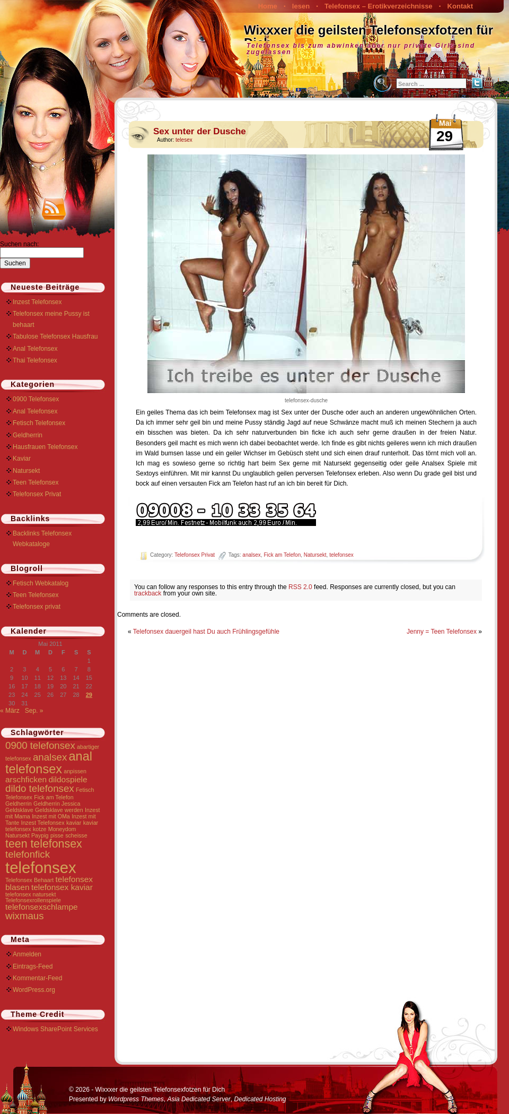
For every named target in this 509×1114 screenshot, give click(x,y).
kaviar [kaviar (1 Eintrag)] (73, 822)
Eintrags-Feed (32, 966)
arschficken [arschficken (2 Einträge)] (26, 779)
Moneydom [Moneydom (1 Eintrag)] (62, 829)
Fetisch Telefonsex (39, 423)
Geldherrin (27, 435)
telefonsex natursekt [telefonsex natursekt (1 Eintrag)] (30, 894)
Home (267, 6)
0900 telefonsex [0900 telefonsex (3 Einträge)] (40, 745)
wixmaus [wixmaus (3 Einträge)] (24, 915)
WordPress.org (34, 990)
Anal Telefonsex (35, 348)
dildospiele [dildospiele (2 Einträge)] (68, 779)
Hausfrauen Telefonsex (45, 447)
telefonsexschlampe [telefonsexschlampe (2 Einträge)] (41, 906)
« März (10, 710)
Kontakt (460, 6)
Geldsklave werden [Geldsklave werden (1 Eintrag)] (59, 810)
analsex (251, 555)
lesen (301, 6)
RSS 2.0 (300, 587)
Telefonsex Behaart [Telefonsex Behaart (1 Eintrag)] (29, 880)
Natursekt (315, 555)
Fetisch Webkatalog (40, 583)
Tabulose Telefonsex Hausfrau (55, 336)
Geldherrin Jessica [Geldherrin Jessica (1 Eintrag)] (56, 803)
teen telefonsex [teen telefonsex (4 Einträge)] (43, 843)
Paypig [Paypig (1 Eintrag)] (40, 835)
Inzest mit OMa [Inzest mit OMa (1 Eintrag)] (51, 816)
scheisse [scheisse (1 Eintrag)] (76, 835)
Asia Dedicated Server (198, 1099)
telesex (183, 140)
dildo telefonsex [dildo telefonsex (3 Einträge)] (39, 788)
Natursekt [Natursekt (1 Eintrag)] (17, 835)
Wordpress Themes (136, 1099)
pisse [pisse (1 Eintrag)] (57, 835)
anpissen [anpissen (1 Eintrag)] (75, 771)
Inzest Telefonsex (37, 302)
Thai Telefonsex (35, 360)
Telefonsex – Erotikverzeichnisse (378, 6)
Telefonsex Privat (194, 555)
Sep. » (34, 710)
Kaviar (22, 458)
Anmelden (27, 954)
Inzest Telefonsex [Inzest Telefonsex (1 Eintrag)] (42, 822)
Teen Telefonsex (36, 482)
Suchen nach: (19, 244)
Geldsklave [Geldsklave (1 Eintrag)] (19, 810)
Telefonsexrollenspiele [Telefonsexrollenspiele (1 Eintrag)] (33, 900)
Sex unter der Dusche (199, 131)
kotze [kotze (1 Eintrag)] (39, 829)
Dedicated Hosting (260, 1099)
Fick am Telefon (282, 555)
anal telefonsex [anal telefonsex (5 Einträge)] (48, 762)
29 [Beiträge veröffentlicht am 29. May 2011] (89, 695)
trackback (147, 593)
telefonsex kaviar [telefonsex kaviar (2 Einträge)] (62, 887)
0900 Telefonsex (36, 399)
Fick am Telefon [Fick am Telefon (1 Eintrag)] (53, 797)
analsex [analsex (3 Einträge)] (50, 757)
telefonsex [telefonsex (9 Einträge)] (40, 867)
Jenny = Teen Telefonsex (442, 631)
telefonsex (341, 555)
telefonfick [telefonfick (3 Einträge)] (27, 854)
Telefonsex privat (36, 606)
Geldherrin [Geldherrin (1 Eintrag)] (18, 803)
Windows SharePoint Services (55, 1029)
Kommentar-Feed (37, 978)
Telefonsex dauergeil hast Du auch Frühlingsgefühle (206, 631)
